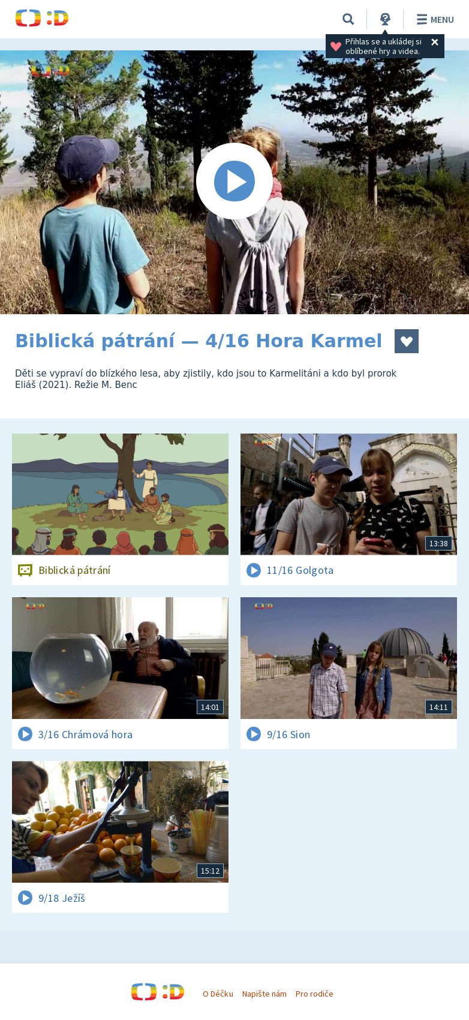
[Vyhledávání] (348, 19)
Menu (433, 19)
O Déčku (218, 993)
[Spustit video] (234, 182)
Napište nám (264, 993)
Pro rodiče (314, 993)
